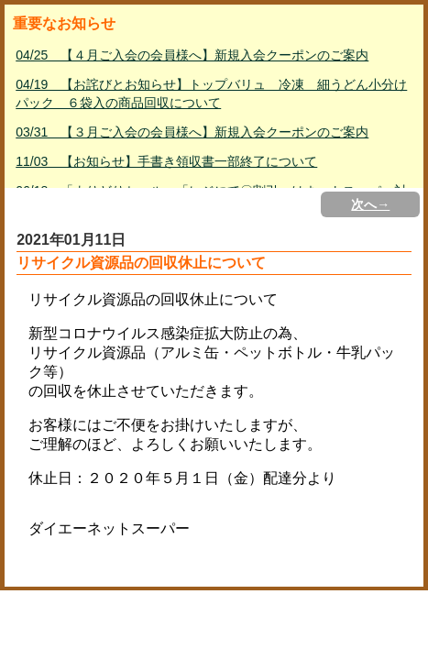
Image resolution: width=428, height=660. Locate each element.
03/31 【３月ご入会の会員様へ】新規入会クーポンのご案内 (192, 132)
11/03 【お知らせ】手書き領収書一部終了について (166, 161)
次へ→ (370, 204)
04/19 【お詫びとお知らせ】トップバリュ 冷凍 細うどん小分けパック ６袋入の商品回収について (211, 93)
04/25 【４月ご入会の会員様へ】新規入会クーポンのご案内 (192, 55)
